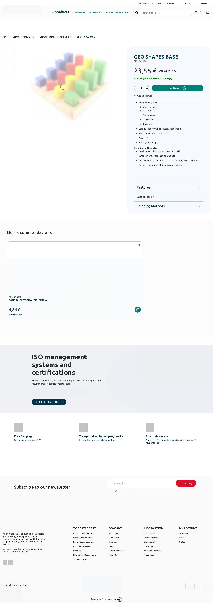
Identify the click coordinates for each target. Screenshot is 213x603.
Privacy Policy (183, 491)
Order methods (150, 533)
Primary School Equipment (83, 542)
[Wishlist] (144, 95)
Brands (111, 546)
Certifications (114, 537)
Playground (77, 550)
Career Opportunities (117, 550)
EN (185, 4)
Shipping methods (151, 542)
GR (189, 4)
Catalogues (113, 542)
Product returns (150, 546)
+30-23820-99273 (145, 4)
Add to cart (175, 88)
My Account (183, 533)
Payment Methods (151, 537)
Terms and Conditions (156, 491)
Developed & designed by (106, 599)
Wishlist (182, 537)
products (62, 12)
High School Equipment (82, 546)
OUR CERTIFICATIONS (47, 402)
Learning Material (47, 37)
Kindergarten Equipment (83, 537)
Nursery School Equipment (83, 533)
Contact (203, 4)
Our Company (114, 533)
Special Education (80, 559)
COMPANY (80, 12)
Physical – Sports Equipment (84, 555)
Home (5, 37)
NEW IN (109, 12)
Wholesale (113, 555)
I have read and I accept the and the (153, 491)
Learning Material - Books (24, 37)
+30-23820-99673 (166, 4)
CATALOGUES (95, 12)
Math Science (65, 37)
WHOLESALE (122, 12)
